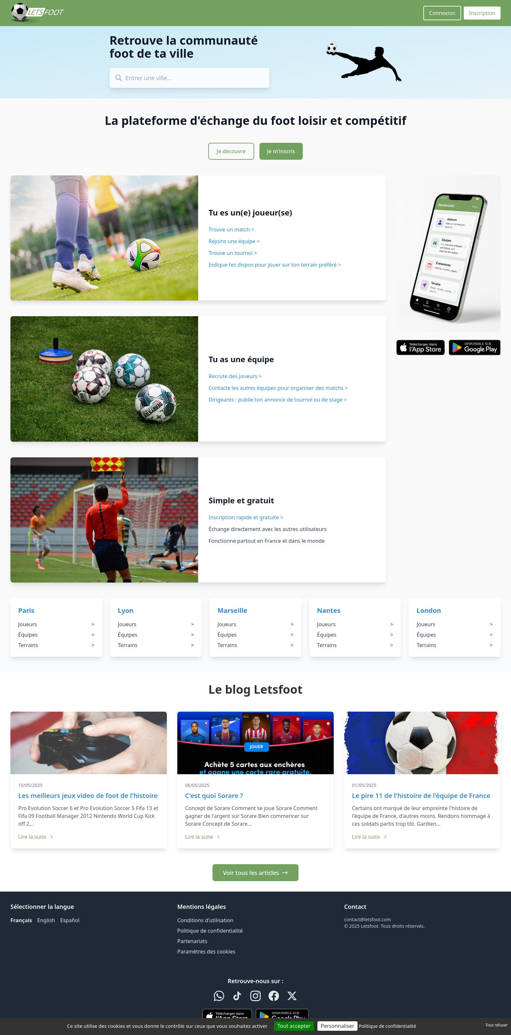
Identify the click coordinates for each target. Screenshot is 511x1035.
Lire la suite (36, 836)
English (46, 920)
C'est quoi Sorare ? (214, 795)
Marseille (232, 610)
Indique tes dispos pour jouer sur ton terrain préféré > (275, 264)
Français (21, 920)
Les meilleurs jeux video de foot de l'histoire (88, 795)
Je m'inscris (281, 151)
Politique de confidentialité (210, 930)
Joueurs (56, 624)
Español (70, 920)
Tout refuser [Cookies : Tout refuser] (497, 1025)
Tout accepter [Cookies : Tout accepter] (294, 1025)
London (428, 610)
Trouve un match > (231, 229)
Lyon (126, 610)
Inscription (482, 13)
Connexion (442, 13)
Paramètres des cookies (206, 951)
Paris (26, 610)
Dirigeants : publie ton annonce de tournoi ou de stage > (278, 399)
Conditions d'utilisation (205, 920)
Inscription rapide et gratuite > (246, 517)
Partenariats (192, 941)
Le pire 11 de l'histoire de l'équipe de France (421, 795)
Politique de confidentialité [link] (387, 1026)
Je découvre (231, 151)
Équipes (56, 635)
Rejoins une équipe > (234, 241)
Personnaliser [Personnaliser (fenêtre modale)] (337, 1025)
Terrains (56, 645)
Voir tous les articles (255, 873)
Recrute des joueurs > (235, 376)
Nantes (329, 610)
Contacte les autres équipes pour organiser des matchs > (278, 388)
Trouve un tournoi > (233, 253)
